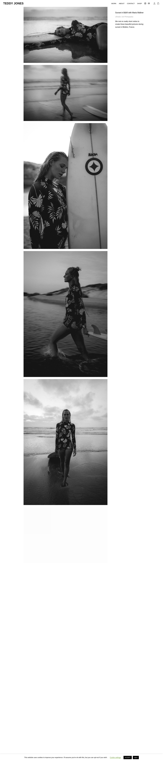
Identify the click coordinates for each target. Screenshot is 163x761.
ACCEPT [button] (127, 757)
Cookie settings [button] (115, 757)
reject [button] (136, 757)
